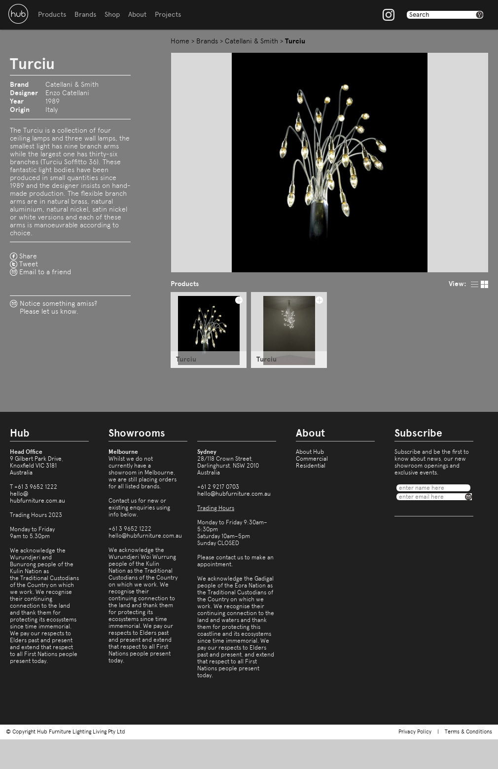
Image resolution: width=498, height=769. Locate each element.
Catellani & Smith (251, 41)
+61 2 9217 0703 (218, 486)
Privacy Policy (414, 732)
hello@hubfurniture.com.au (37, 497)
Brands (85, 14)
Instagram (388, 15)
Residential (310, 465)
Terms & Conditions (468, 732)
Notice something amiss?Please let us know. (58, 307)
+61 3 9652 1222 (35, 486)
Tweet (28, 264)
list (474, 284)
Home (180, 41)
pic (484, 284)
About (137, 14)
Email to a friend (45, 272)
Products (52, 14)
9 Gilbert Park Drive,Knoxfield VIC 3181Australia (36, 465)
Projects (168, 14)
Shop (112, 14)
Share (28, 256)
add (239, 300)
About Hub (310, 451)
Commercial (312, 458)
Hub (18, 14)
